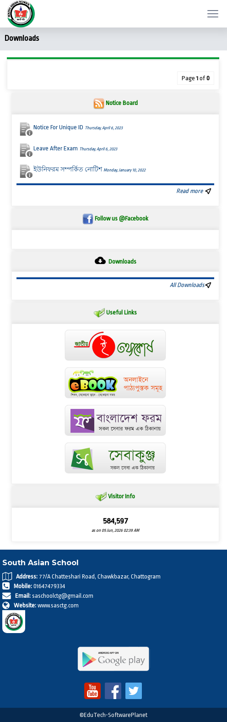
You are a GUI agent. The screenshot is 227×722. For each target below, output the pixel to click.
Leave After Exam (75, 148)
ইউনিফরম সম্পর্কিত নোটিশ (89, 169)
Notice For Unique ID (78, 127)
